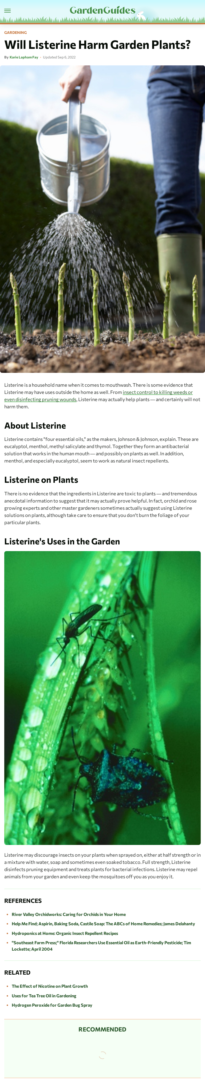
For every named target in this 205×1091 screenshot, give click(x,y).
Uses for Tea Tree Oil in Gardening (44, 995)
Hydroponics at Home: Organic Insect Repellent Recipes (65, 933)
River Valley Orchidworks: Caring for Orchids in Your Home (69, 914)
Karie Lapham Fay (24, 57)
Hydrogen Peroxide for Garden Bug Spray (52, 1004)
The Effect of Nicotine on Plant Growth (50, 986)
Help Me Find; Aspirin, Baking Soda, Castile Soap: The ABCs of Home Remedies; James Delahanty (103, 923)
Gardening (15, 32)
